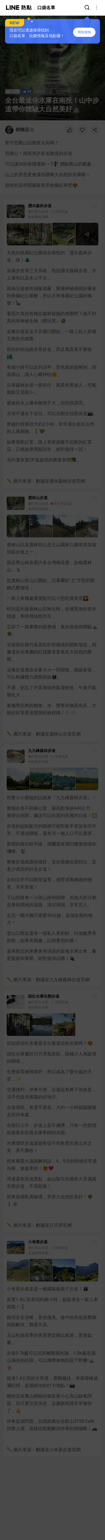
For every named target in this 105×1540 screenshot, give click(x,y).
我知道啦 (84, 32)
